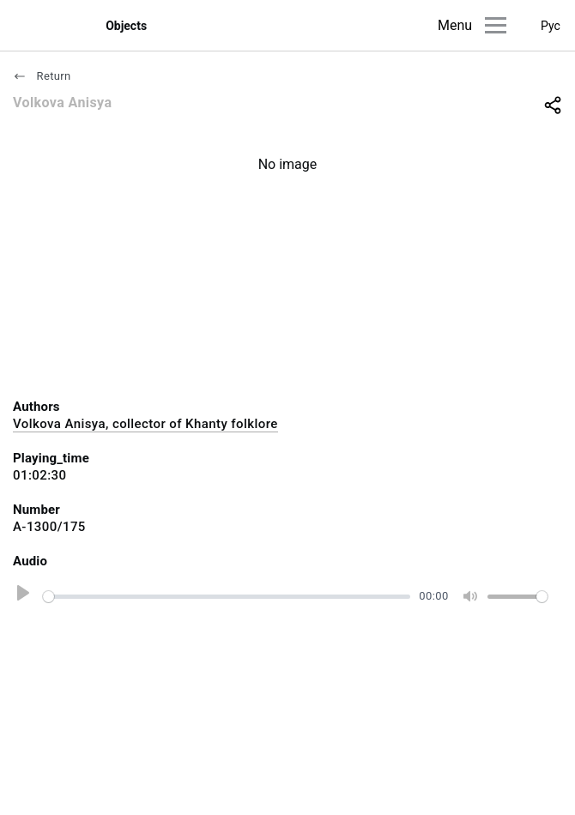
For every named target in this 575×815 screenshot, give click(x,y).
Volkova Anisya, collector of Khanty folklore (145, 424)
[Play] (21, 596)
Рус (550, 26)
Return (42, 75)
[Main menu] (495, 25)
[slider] (226, 597)
